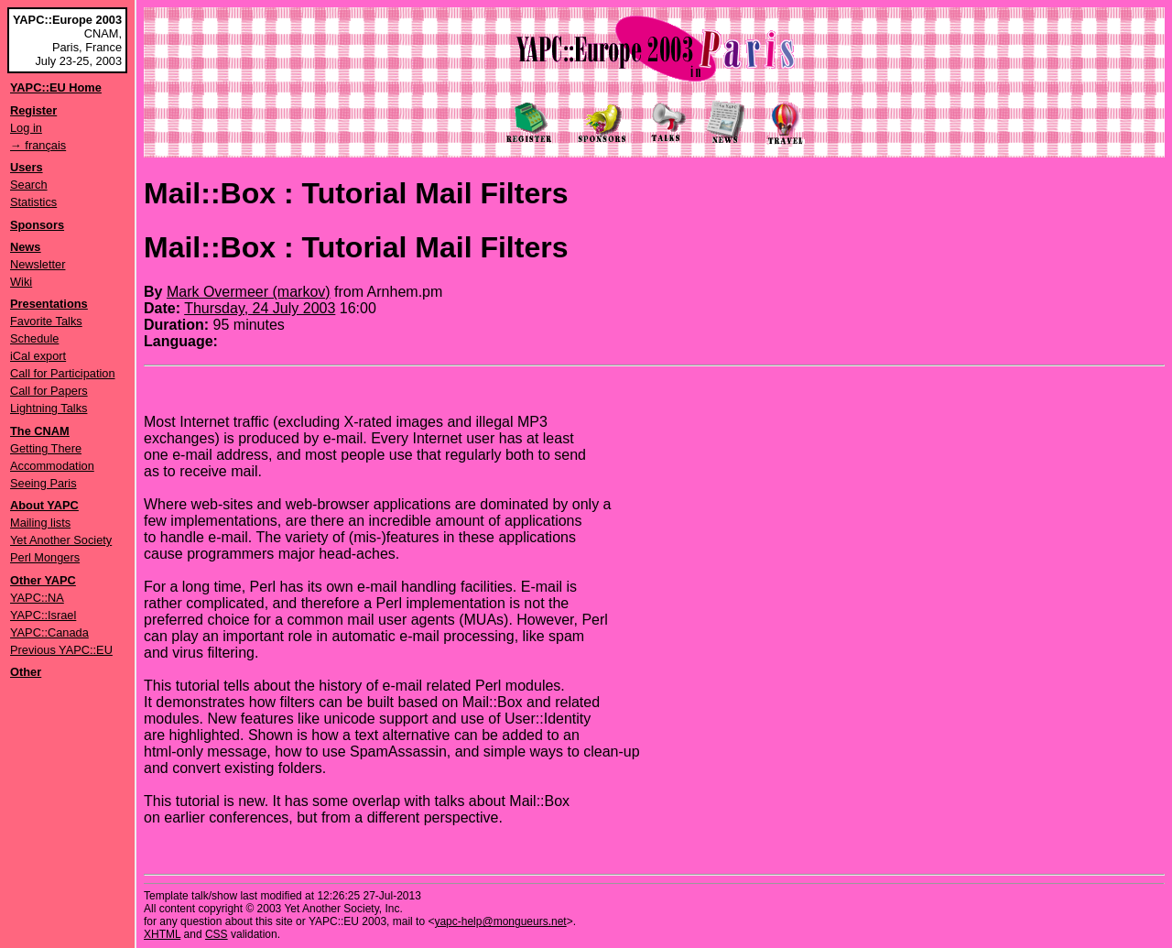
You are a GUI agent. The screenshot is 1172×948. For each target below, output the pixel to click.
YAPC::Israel (43, 615)
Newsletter (37, 264)
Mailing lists (40, 522)
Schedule (34, 338)
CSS (216, 934)
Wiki (21, 282)
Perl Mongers (45, 557)
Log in (26, 128)
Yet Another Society (61, 540)
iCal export (38, 356)
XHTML (162, 934)
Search (29, 184)
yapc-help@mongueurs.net (500, 921)
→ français (38, 145)
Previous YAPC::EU (61, 650)
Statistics (33, 202)
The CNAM (40, 431)
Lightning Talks (48, 408)
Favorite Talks (46, 321)
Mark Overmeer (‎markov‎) (249, 292)
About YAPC (44, 505)
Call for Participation (62, 373)
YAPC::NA (37, 598)
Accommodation (52, 466)
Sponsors (37, 225)
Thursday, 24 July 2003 (259, 308)
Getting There (45, 448)
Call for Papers (49, 391)
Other (25, 672)
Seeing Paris (43, 483)
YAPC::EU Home (56, 87)
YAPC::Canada (49, 632)
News (25, 247)
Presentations (49, 304)
